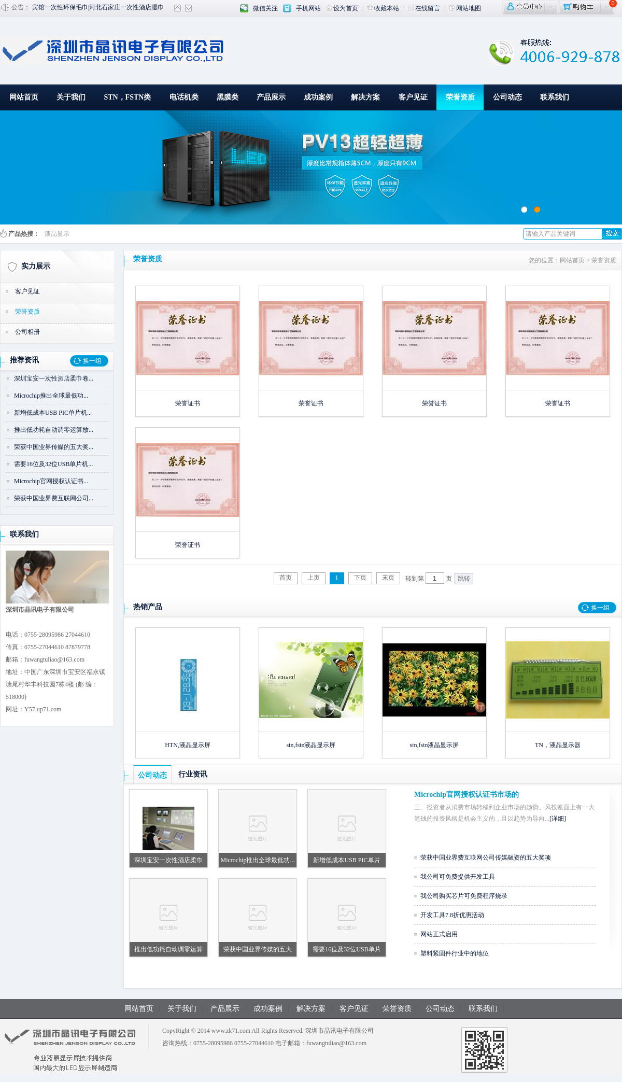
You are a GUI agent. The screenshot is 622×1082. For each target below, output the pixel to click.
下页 (360, 577)
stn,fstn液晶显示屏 (310, 745)
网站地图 (465, 8)
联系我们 (554, 97)
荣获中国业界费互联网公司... (53, 498)
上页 (313, 577)
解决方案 (365, 97)
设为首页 (342, 8)
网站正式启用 (439, 934)
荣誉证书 (187, 403)
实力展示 (35, 266)
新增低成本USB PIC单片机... (53, 412)
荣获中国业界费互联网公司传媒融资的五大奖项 (485, 857)
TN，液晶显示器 (558, 745)
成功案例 (318, 97)
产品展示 (271, 97)
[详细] (557, 818)
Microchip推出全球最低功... (51, 395)
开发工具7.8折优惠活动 (452, 915)
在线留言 (424, 8)
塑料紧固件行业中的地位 (454, 953)
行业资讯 (192, 774)
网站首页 (23, 97)
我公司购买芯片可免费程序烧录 (463, 896)
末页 (388, 577)
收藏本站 (383, 8)
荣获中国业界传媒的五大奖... (53, 447)
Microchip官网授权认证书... (51, 481)
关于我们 (71, 97)
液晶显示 (57, 233)
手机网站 (308, 8)
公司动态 (507, 97)
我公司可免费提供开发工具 (457, 876)
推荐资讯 (24, 360)
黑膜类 (227, 97)
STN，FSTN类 (127, 97)
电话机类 (184, 97)
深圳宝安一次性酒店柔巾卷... (53, 378)
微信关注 (265, 8)
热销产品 (147, 607)
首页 (285, 577)
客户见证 (413, 97)
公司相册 (27, 331)
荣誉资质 (460, 97)
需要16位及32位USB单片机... (53, 464)
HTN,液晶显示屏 (187, 745)
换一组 (92, 360)
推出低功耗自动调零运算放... (53, 429)
